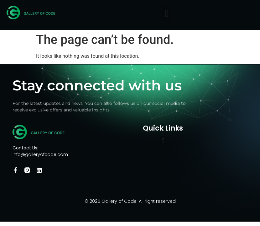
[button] (166, 13)
